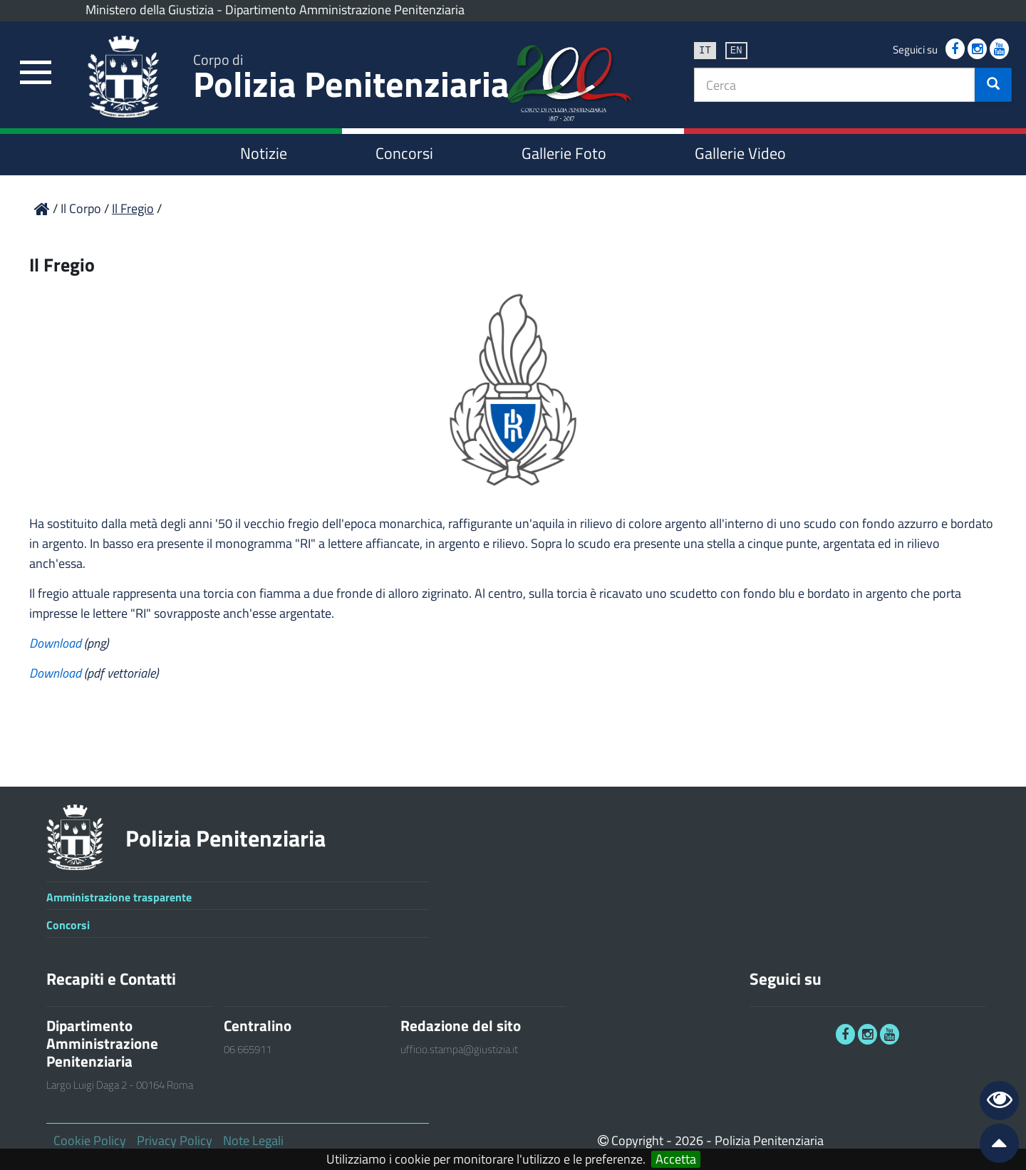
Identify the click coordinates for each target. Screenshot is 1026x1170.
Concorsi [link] (404, 153)
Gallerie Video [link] (740, 153)
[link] (35, 73)
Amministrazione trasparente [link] (119, 897)
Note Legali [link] (253, 1140)
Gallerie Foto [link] (564, 153)
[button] (993, 85)
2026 (689, 1140)
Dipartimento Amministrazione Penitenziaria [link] (345, 9)
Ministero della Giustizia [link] (150, 9)
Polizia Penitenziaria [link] (351, 79)
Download (56, 643)
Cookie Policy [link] (89, 1140)
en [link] (736, 49)
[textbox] (834, 85)
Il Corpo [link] (82, 208)
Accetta (676, 1159)
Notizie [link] (263, 153)
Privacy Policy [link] (174, 1140)
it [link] (705, 49)
